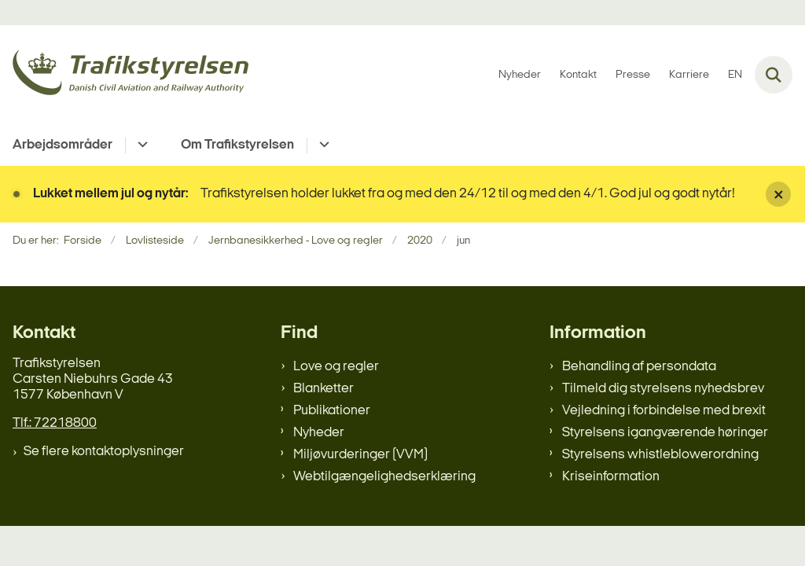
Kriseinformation (611, 476)
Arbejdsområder (62, 145)
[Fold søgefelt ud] (773, 75)
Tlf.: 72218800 (55, 423)
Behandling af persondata (639, 366)
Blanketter (323, 388)
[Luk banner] (778, 194)
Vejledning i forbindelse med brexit (664, 410)
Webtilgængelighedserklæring (384, 476)
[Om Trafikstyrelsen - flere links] (322, 145)
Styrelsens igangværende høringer (665, 432)
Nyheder (318, 432)
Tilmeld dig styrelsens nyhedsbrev (663, 388)
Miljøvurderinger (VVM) (360, 454)
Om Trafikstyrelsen (237, 145)
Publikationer (331, 410)
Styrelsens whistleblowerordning (660, 454)
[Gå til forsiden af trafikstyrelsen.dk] (124, 75)
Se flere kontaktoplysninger (104, 451)
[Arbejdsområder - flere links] (140, 145)
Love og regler (336, 366)
